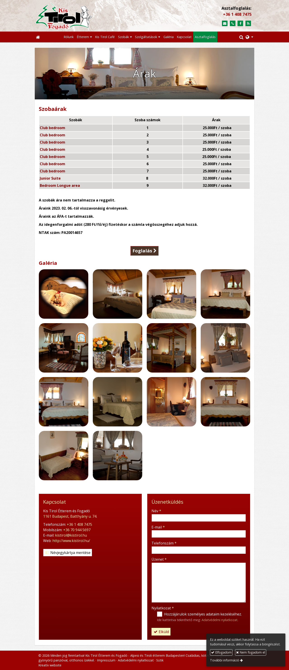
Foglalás (144, 251)
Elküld (161, 631)
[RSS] (248, 23)
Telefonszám (164, 543)
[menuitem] (68, 37)
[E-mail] (224, 23)
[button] (249, 37)
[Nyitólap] (86, 16)
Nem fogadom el (250, 652)
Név (156, 510)
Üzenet (159, 559)
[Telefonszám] (232, 23)
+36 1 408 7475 (237, 14)
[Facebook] (240, 23)
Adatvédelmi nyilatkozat (220, 620)
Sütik (159, 660)
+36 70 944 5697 (77, 529)
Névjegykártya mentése (68, 552)
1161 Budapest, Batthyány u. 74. (70, 516)
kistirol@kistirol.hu (71, 535)
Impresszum (106, 660)
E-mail (158, 527)
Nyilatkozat (162, 608)
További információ (224, 660)
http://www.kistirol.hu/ (71, 540)
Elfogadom (221, 652)
